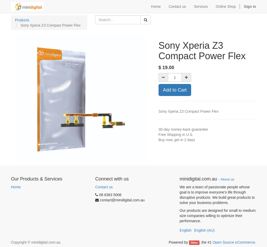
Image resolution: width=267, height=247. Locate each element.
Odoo (194, 242)
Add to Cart (175, 90)
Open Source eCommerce (234, 242)
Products (22, 20)
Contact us (104, 187)
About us (227, 179)
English (186, 230)
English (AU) (204, 230)
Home (16, 187)
